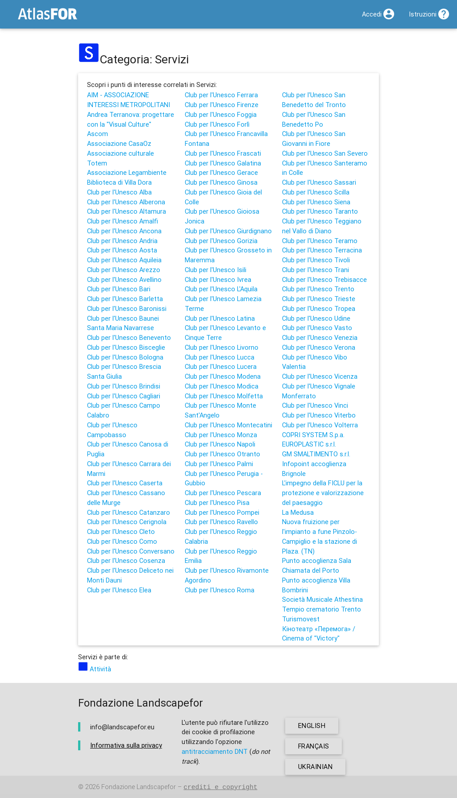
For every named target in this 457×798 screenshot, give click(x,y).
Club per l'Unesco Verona (318, 347)
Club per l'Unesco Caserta (124, 483)
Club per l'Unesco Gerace (221, 172)
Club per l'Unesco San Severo (325, 153)
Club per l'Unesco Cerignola (126, 521)
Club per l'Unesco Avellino (124, 279)
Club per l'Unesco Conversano (130, 551)
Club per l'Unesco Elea (119, 590)
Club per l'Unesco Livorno (221, 347)
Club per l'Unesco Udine (316, 318)
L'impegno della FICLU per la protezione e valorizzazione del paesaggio (323, 493)
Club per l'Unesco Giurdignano (228, 231)
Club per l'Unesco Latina (220, 318)
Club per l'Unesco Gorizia (221, 240)
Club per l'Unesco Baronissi (126, 308)
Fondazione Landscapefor (138, 787)
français (314, 746)
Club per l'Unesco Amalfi (122, 221)
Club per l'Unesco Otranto (222, 454)
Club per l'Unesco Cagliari (123, 396)
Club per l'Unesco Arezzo (123, 269)
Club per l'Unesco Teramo (319, 240)
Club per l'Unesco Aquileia (124, 260)
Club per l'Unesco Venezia (319, 337)
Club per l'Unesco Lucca (219, 357)
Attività (94, 669)
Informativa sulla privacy (126, 745)
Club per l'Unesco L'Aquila (221, 289)
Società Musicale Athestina (322, 599)
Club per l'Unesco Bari (118, 289)
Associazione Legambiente (126, 172)
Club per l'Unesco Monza (221, 434)
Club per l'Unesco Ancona (124, 231)
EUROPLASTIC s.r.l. (309, 444)
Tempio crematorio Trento (321, 609)
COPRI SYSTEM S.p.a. (313, 434)
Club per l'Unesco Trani (315, 269)
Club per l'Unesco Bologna (125, 357)
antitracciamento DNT (215, 751)
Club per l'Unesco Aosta (122, 250)
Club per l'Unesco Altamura (126, 211)
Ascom (97, 133)
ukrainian (315, 766)
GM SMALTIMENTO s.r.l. (316, 454)
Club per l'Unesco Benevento (129, 337)
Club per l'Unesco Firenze (221, 104)
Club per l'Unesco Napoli (220, 444)
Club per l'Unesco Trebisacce (324, 279)
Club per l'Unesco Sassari (319, 182)
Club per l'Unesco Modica (221, 386)
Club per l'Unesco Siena (316, 202)
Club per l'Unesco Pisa (217, 502)
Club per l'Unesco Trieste (318, 298)
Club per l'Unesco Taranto (320, 211)
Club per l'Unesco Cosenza (126, 560)
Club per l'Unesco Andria (122, 240)
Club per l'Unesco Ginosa (221, 182)
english (312, 725)
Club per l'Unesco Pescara (223, 492)
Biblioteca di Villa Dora (119, 182)
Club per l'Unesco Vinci (315, 405)
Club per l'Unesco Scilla (315, 192)
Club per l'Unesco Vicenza (319, 376)
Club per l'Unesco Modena (223, 376)
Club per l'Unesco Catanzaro (128, 512)
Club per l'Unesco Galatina (223, 163)
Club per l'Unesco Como (122, 541)
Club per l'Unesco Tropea (318, 308)
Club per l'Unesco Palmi (219, 463)
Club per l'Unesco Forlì (217, 124)
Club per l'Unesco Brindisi (123, 386)
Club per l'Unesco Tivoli (316, 260)
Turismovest (301, 619)
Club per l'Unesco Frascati (223, 153)
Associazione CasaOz (119, 143)
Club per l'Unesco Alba (119, 192)
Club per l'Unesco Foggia (221, 114)
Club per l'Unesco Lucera (221, 366)
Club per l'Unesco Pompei (222, 512)
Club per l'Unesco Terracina (322, 250)
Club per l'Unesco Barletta (125, 298)
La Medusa (298, 512)
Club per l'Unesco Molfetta (224, 396)
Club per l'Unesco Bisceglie (126, 347)
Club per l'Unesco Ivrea (218, 279)
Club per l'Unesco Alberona (126, 202)
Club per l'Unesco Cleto (121, 531)
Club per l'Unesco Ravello (221, 521)
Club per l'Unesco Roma (219, 590)
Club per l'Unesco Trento (318, 289)
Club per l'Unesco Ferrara (221, 95)
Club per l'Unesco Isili (215, 269)
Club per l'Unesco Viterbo (319, 415)
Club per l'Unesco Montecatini (228, 425)
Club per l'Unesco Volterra (320, 425)
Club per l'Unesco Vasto (317, 327)
